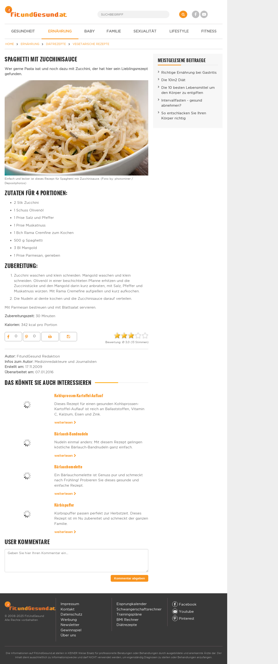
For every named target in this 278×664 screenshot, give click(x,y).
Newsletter (70, 625)
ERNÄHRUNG (60, 31)
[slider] (131, 335)
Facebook (184, 604)
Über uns (68, 635)
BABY (89, 31)
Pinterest (183, 618)
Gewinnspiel (71, 630)
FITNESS (209, 31)
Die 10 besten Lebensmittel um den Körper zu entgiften (188, 90)
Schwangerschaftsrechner (139, 609)
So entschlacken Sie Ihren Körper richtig (183, 115)
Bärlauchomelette (68, 467)
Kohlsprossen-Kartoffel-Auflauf (78, 396)
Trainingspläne (129, 614)
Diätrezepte (126, 625)
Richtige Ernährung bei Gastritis (189, 72)
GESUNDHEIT (23, 31)
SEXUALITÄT (144, 31)
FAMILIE (114, 31)
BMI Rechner (127, 620)
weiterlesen (65, 422)
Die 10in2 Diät (173, 80)
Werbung (69, 620)
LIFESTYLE (179, 31)
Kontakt (67, 609)
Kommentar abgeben (129, 578)
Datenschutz (71, 614)
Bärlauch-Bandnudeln (71, 434)
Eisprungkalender (131, 604)
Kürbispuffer (64, 505)
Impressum (70, 604)
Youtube (183, 611)
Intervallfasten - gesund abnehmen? (181, 103)
